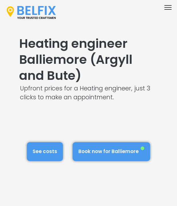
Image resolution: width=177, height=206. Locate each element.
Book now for (111, 150)
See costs (45, 151)
